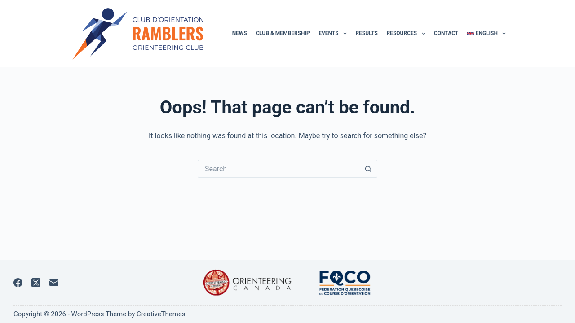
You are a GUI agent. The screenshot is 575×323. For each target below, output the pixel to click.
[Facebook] (17, 282)
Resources (407, 33)
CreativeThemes (161, 314)
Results (366, 33)
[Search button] (368, 169)
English (486, 33)
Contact (446, 33)
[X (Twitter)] (35, 282)
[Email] (53, 282)
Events (334, 33)
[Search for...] (278, 169)
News (239, 33)
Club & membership (283, 33)
